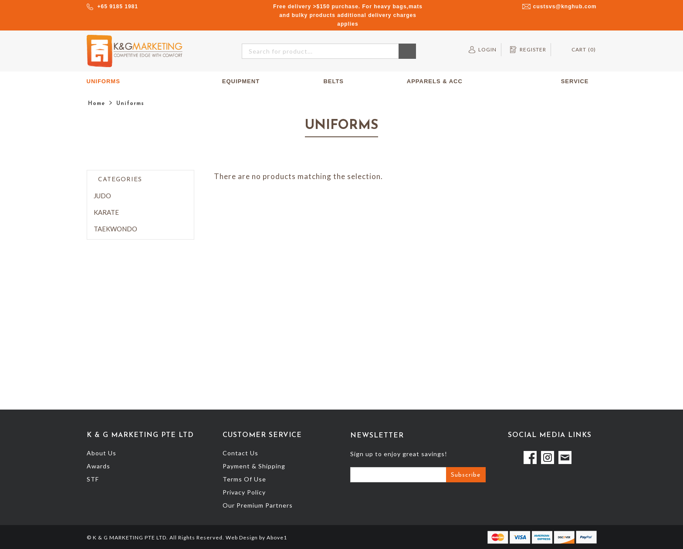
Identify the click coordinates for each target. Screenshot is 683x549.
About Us (101, 453)
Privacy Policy (244, 492)
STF (93, 479)
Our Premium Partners (258, 505)
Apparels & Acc (435, 81)
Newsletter (377, 435)
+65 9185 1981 (118, 6)
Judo (102, 196)
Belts (333, 81)
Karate (106, 212)
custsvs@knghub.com (565, 6)
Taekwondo (115, 229)
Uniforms (107, 81)
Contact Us (240, 453)
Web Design (242, 537)
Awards (98, 466)
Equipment (244, 81)
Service (579, 81)
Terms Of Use (244, 479)
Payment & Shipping (254, 466)
